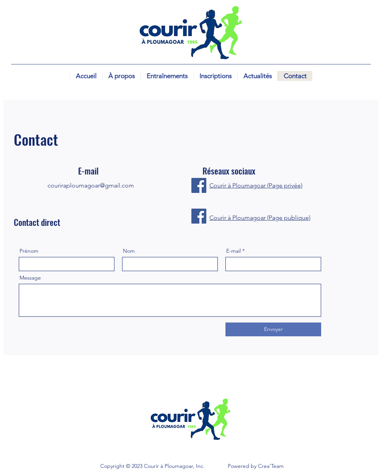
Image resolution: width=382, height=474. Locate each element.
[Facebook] (198, 185)
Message (30, 277)
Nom (129, 250)
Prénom (29, 250)
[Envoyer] (273, 329)
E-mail (233, 250)
